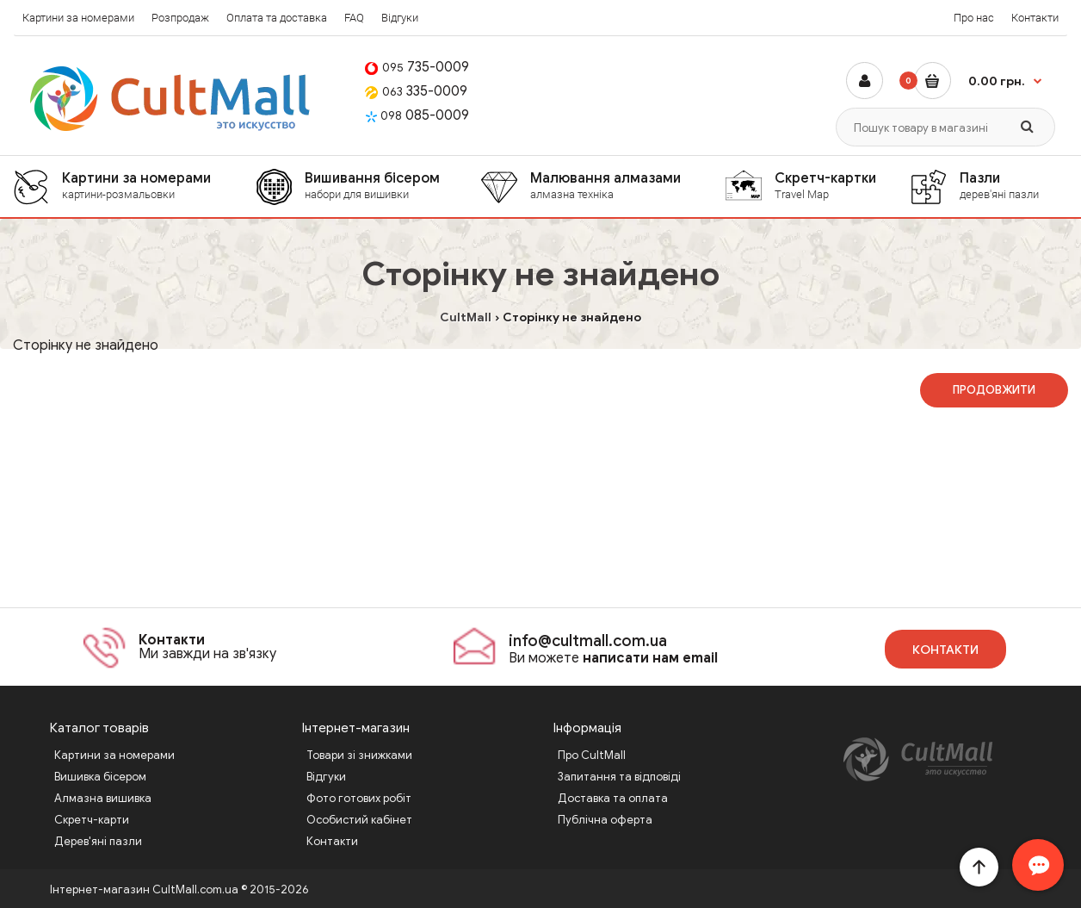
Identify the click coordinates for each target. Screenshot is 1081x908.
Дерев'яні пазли (98, 841)
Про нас (974, 17)
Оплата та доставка (276, 17)
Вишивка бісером (100, 776)
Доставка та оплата (613, 798)
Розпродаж (180, 17)
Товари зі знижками (359, 755)
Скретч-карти (91, 819)
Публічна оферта (605, 819)
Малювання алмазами (627, 186)
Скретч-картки (842, 186)
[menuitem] (134, 186)
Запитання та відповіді (619, 776)
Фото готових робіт (358, 798)
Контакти (1035, 17)
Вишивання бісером (392, 186)
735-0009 (417, 67)
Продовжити (994, 389)
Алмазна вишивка (102, 798)
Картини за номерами (78, 17)
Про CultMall (592, 755)
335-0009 (416, 91)
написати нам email (650, 658)
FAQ (354, 17)
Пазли (1013, 186)
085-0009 (417, 115)
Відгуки (399, 17)
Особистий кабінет (359, 819)
